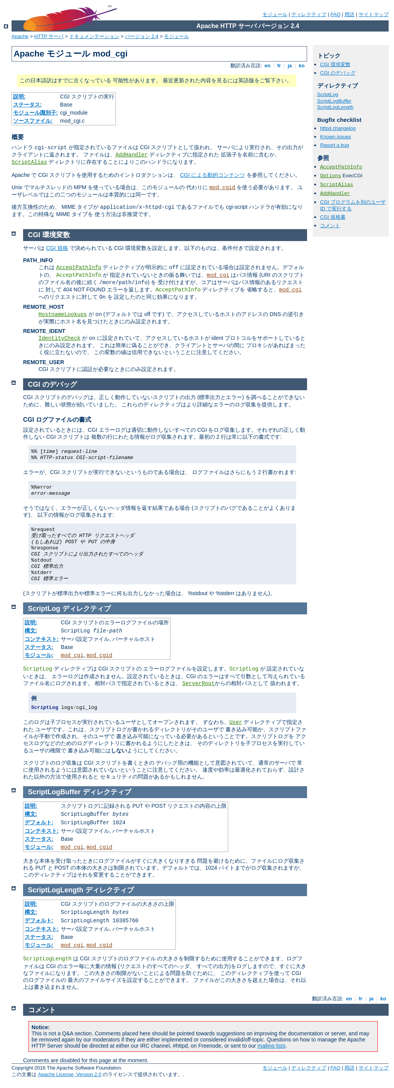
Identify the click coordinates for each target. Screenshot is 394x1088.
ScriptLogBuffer (334, 101)
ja (289, 65)
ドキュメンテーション (94, 36)
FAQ (336, 14)
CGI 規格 (57, 248)
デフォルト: (39, 822)
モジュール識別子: (35, 113)
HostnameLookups (62, 314)
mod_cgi (218, 275)
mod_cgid (222, 188)
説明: (19, 96)
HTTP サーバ (48, 36)
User (235, 722)
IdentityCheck (59, 338)
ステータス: (27, 104)
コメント (330, 225)
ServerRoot (198, 683)
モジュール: (39, 655)
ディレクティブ (308, 14)
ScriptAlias (29, 162)
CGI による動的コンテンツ (212, 175)
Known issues (335, 137)
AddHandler (131, 155)
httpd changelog (338, 128)
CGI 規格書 (333, 217)
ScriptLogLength (335, 107)
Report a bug (334, 145)
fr (279, 65)
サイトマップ (374, 14)
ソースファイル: (33, 121)
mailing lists (271, 1046)
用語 (349, 14)
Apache (20, 36)
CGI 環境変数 (335, 64)
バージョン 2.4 (142, 36)
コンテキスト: (42, 639)
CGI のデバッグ (338, 73)
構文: (31, 630)
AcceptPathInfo (341, 167)
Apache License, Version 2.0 (70, 1074)
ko (301, 65)
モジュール (274, 14)
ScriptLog (327, 94)
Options (330, 176)
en (267, 65)
